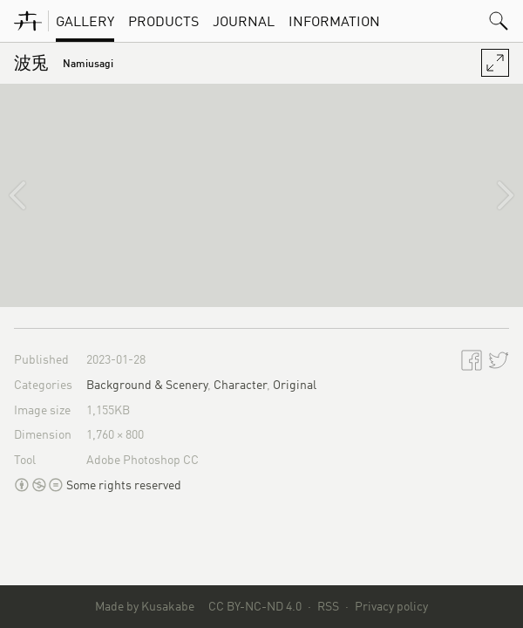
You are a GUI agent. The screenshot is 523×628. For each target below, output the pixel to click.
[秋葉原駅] (31, 195)
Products (163, 21)
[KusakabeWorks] (28, 21)
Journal (244, 21)
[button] (498, 21)
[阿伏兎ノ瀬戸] (492, 195)
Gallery (85, 21)
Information (334, 21)
